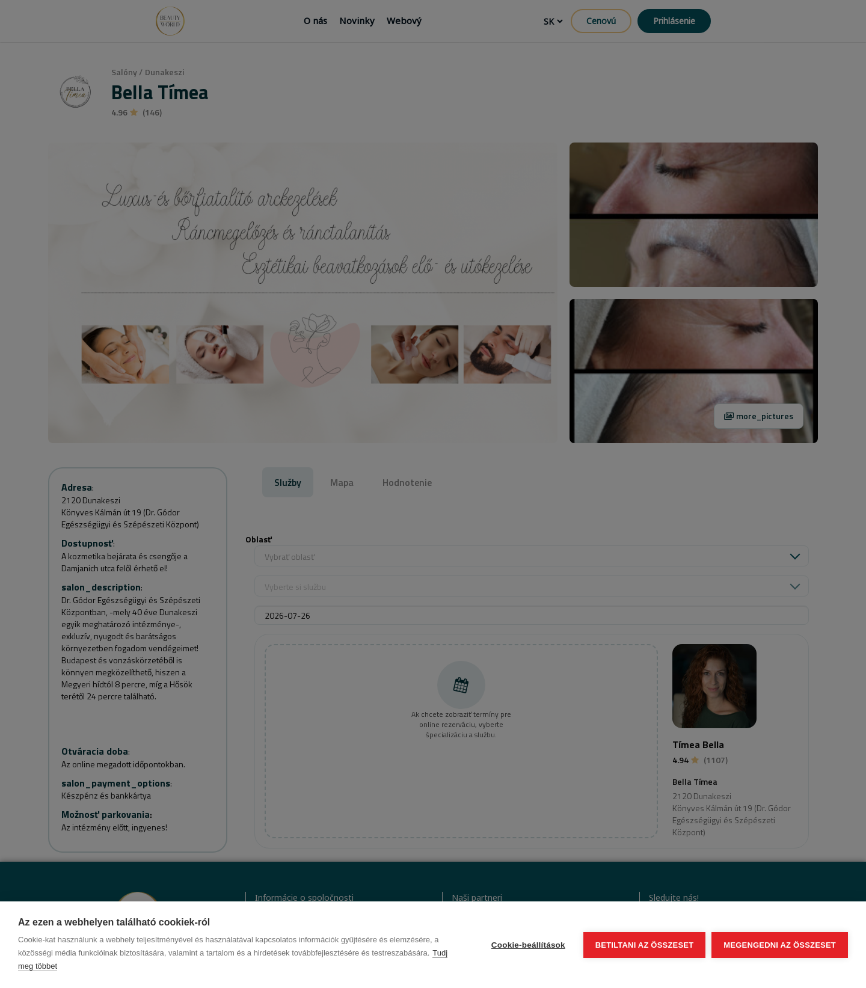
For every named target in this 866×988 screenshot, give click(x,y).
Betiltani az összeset (644, 945)
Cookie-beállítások (528, 945)
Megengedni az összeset (779, 945)
